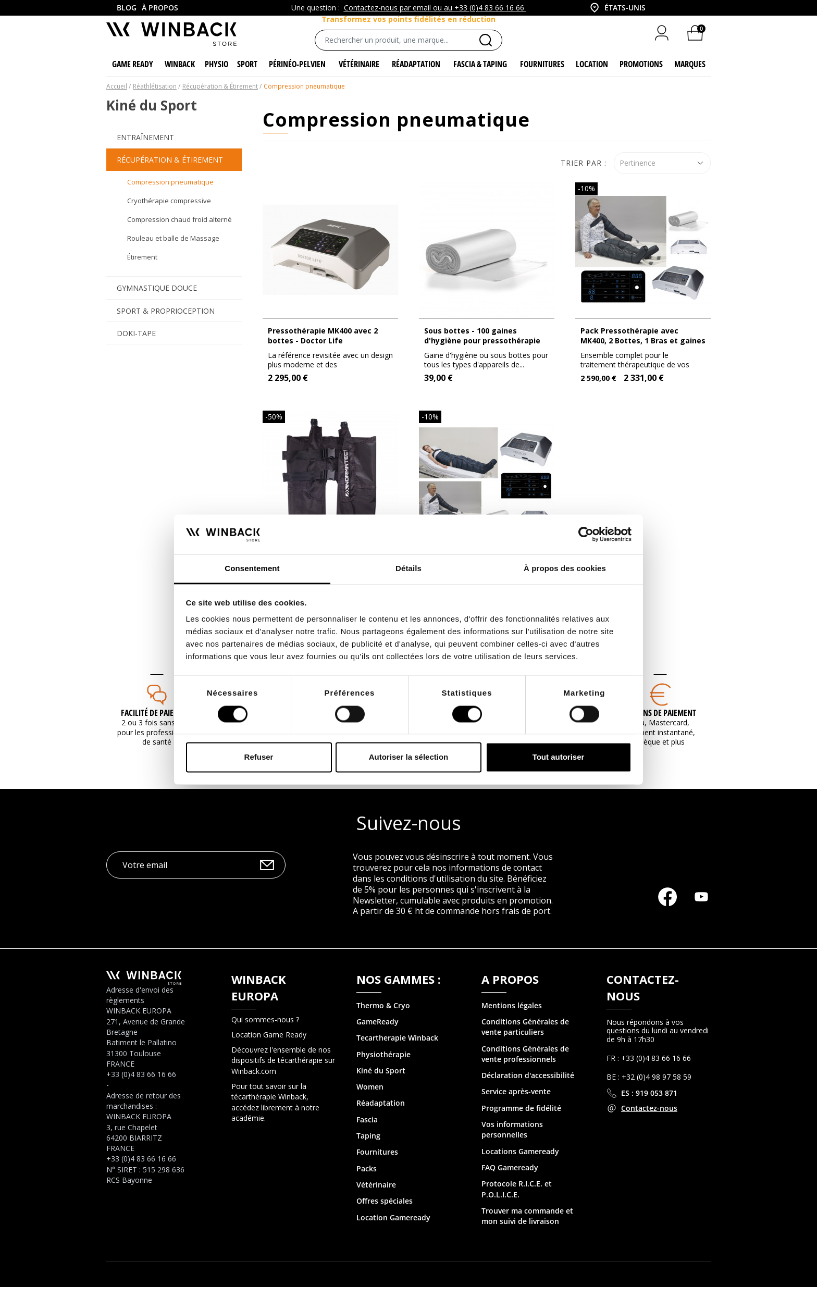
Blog (127, 8)
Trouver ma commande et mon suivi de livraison (527, 1228)
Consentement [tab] (252, 568)
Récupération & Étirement (170, 172)
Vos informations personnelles (512, 1141)
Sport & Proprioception (166, 323)
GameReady (377, 1033)
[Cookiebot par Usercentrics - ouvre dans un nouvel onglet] (586, 534)
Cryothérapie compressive (169, 212)
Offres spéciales (384, 1213)
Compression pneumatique (170, 194)
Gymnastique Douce (157, 300)
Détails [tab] (408, 568)
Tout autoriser (559, 757)
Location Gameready (393, 1229)
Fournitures (377, 1164)
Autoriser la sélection (409, 757)
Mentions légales (511, 1017)
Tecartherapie (381, 1050)
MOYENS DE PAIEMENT (660, 725)
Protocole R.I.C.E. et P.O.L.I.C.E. (516, 1201)
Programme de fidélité (521, 1120)
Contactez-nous (649, 1120)
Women (369, 1099)
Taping (368, 1148)
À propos (160, 8)
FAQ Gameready (509, 1179)
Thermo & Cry (380, 1017)
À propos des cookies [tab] (565, 568)
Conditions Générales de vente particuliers (525, 1039)
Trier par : (583, 175)
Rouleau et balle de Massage (173, 250)
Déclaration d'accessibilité (527, 1087)
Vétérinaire (376, 1197)
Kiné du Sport (380, 1082)
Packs (366, 1180)
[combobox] (617, 8)
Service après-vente (516, 1104)
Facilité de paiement (156, 725)
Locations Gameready (520, 1163)
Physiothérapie (383, 1066)
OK (267, 877)
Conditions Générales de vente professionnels (525, 1066)
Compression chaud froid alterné (179, 231)
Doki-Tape (136, 345)
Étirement (142, 269)
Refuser (259, 757)
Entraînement (145, 149)
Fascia (367, 1131)
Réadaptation (380, 1115)
